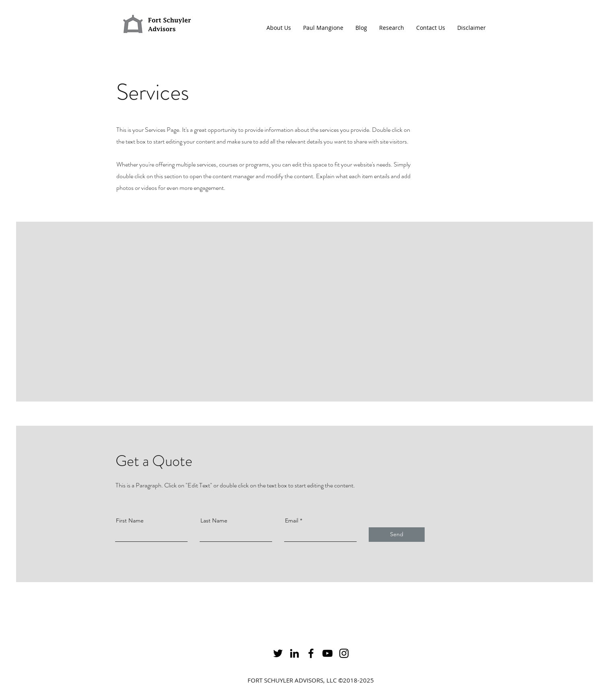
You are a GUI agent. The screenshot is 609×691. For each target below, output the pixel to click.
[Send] (397, 534)
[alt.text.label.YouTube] (327, 653)
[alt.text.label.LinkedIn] (294, 653)
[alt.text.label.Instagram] (344, 653)
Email (291, 520)
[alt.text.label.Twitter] (278, 653)
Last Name (213, 520)
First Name (130, 520)
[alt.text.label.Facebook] (311, 653)
